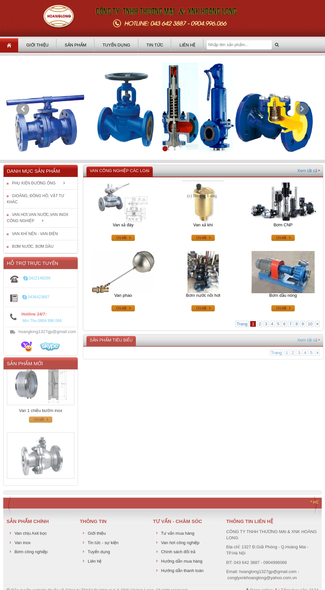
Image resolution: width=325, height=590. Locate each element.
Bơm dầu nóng (283, 295)
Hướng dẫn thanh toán (182, 572)
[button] (22, 109)
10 (310, 324)
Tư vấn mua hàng (177, 535)
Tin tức (155, 45)
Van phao (123, 295)
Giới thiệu (37, 45)
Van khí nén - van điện (35, 234)
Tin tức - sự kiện (103, 544)
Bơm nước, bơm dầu (33, 247)
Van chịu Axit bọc (31, 535)
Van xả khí (203, 225)
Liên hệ (187, 45)
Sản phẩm (75, 45)
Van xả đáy (123, 225)
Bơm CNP (283, 225)
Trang (242, 324)
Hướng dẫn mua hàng (181, 562)
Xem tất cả (308, 171)
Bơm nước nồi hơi (203, 295)
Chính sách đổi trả (178, 553)
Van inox (23, 544)
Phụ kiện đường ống (34, 183)
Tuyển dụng (116, 45)
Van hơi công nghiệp (180, 544)
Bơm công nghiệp (31, 553)
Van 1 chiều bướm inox (40, 413)
